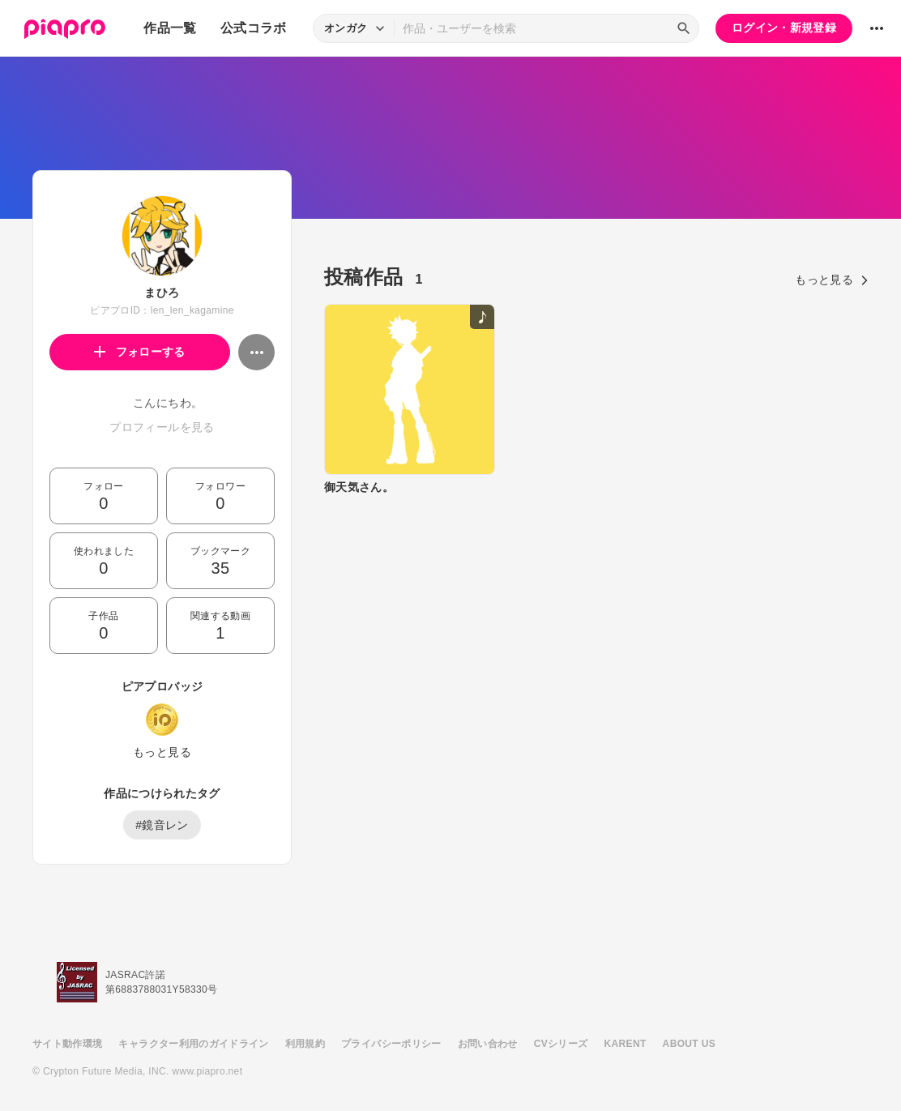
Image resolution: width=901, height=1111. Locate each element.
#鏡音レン (162, 824)
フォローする (140, 351)
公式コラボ (253, 28)
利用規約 (305, 1043)
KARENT (625, 1043)
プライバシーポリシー (391, 1043)
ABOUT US (689, 1043)
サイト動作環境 (67, 1043)
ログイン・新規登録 (784, 27)
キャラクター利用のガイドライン (193, 1043)
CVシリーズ (561, 1043)
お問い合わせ (488, 1043)
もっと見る (162, 752)
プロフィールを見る (161, 427)
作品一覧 (169, 28)
